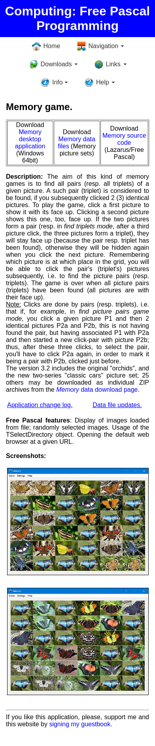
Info (57, 82)
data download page (97, 389)
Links (113, 64)
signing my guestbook (79, 724)
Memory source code (124, 139)
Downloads (56, 64)
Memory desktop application (30, 139)
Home (51, 46)
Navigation (104, 46)
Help (102, 82)
